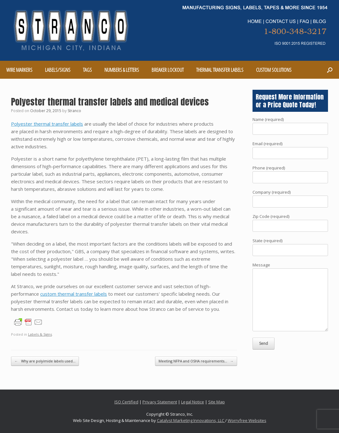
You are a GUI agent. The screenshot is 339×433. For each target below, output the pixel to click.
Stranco (74, 110)
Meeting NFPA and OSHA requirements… (196, 361)
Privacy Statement (159, 402)
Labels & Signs (40, 334)
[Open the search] (329, 70)
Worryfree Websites (247, 420)
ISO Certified (126, 402)
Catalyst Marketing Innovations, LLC (191, 420)
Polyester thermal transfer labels (47, 124)
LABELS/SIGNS (57, 69)
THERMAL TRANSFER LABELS (219, 69)
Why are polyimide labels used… (44, 361)
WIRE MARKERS (19, 69)
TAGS (87, 69)
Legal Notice (192, 402)
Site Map (216, 402)
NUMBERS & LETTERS (121, 69)
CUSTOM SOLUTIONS (274, 69)
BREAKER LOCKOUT (168, 69)
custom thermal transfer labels (73, 294)
